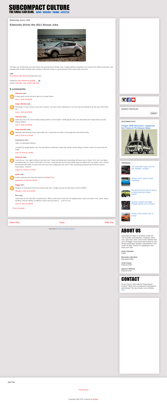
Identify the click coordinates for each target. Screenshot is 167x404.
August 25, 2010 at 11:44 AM (25, 170)
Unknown (18, 93)
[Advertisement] (139, 55)
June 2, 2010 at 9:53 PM (23, 112)
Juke (24, 83)
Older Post (109, 222)
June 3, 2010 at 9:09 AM (23, 125)
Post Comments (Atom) (66, 229)
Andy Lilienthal (20, 104)
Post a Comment (19, 208)
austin (17, 174)
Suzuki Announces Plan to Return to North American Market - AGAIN (144, 192)
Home (62, 222)
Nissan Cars (49, 177)
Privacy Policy (83, 390)
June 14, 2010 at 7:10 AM (24, 153)
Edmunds (18, 83)
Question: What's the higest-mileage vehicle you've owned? (143, 203)
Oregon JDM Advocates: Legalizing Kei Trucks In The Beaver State (138, 127)
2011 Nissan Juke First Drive (20, 76)
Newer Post (15, 222)
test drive (36, 83)
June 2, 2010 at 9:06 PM (23, 99)
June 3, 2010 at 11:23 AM (24, 135)
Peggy (17, 185)
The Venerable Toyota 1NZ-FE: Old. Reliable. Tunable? (143, 168)
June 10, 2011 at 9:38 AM (24, 204)
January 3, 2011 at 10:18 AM (25, 191)
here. (123, 290)
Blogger (95, 399)
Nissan (29, 83)
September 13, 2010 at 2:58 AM (26, 180)
